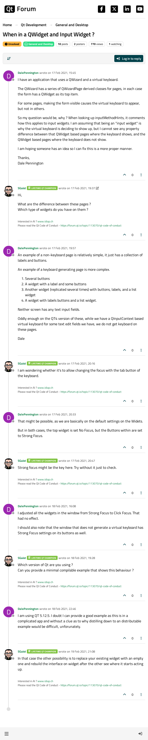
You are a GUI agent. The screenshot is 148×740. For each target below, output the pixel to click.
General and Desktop (38, 44)
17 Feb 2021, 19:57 (64, 248)
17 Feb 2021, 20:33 (64, 414)
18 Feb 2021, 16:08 (64, 506)
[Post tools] (141, 174)
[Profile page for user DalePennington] (8, 75)
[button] (6, 733)
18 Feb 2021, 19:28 (83, 558)
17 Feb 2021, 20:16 (83, 363)
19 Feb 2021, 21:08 (83, 651)
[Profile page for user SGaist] (8, 191)
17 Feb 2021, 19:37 (83, 188)
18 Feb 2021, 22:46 (64, 608)
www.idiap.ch (45, 221)
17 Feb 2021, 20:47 (83, 460)
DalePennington (28, 72)
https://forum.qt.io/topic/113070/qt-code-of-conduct (91, 225)
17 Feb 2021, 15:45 (64, 72)
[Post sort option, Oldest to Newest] (9, 58)
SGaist (22, 188)
